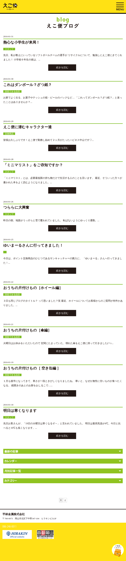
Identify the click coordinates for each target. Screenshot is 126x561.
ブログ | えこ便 (10, 6)
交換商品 (9, 133)
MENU (120, 6)
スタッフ (9, 49)
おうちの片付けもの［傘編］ (27, 330)
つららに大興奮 (16, 207)
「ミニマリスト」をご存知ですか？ (33, 165)
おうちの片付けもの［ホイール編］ (33, 288)
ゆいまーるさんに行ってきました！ (33, 245)
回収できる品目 (12, 91)
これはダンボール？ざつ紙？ (27, 85)
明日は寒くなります (20, 411)
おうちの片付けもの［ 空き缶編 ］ (32, 368)
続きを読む (62, 67)
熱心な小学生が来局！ (21, 42)
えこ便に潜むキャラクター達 (27, 127)
